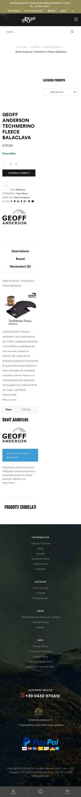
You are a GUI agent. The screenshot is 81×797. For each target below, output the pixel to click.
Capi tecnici (22, 193)
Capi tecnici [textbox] (60, 92)
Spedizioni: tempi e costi (40, 666)
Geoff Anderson (22, 197)
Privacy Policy (40, 646)
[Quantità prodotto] (10, 164)
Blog (40, 548)
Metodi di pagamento (40, 661)
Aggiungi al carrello (19, 173)
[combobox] (61, 91)
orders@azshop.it (40, 720)
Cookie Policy (40, 656)
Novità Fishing (41, 622)
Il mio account (40, 587)
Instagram (40, 568)
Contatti (40, 553)
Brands (40, 627)
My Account (13, 792)
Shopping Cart (41, 598)
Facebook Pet (40, 563)
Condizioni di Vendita (40, 651)
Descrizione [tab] (20, 251)
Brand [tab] (20, 259)
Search (40, 792)
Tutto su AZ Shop (40, 543)
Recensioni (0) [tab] (20, 266)
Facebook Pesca (40, 558)
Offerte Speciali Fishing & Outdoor (40, 617)
